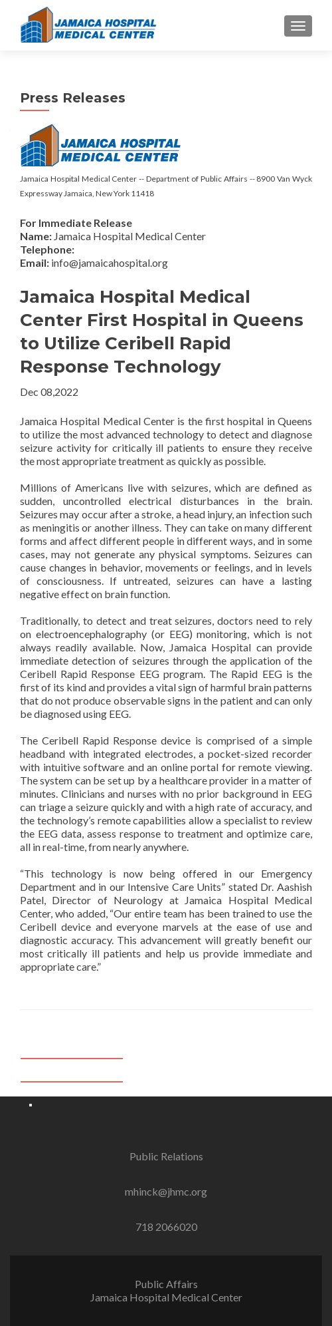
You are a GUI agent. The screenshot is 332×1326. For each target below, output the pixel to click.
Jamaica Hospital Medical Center (166, 1297)
